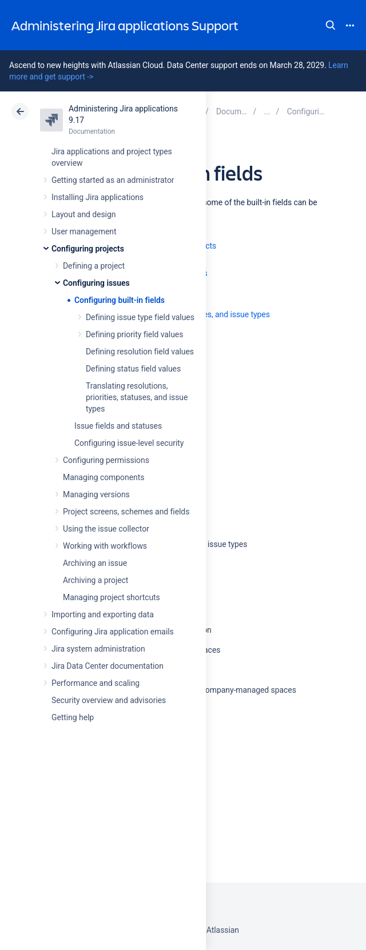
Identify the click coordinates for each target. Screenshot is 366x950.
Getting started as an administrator (112, 180)
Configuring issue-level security (129, 443)
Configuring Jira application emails (112, 631)
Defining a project (94, 265)
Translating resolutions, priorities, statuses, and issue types (137, 397)
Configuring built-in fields (119, 300)
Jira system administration (98, 648)
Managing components (103, 477)
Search (330, 25)
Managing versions (96, 494)
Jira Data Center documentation (107, 665)
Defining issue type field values (140, 317)
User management (83, 231)
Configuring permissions (106, 460)
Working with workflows (105, 545)
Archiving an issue (95, 563)
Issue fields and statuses (118, 425)
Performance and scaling (95, 683)
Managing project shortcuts (111, 597)
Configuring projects (87, 248)
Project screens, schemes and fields (126, 511)
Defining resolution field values (140, 351)
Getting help (72, 717)
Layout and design (83, 214)
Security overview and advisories (108, 700)
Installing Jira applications (97, 197)
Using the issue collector (106, 528)
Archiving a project (95, 580)
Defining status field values (133, 368)
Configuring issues (96, 283)
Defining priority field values (134, 334)
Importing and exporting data (102, 614)
